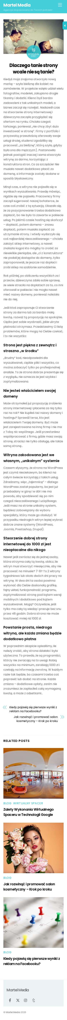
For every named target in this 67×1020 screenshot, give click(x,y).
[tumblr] (33, 1000)
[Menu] (60, 4)
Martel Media (13, 1012)
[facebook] (10, 1000)
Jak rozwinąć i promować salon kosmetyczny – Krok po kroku (36, 719)
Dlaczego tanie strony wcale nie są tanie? (33, 68)
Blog (7, 803)
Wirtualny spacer (28, 803)
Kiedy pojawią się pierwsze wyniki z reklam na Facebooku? (33, 709)
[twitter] (17, 1000)
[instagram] (25, 1000)
